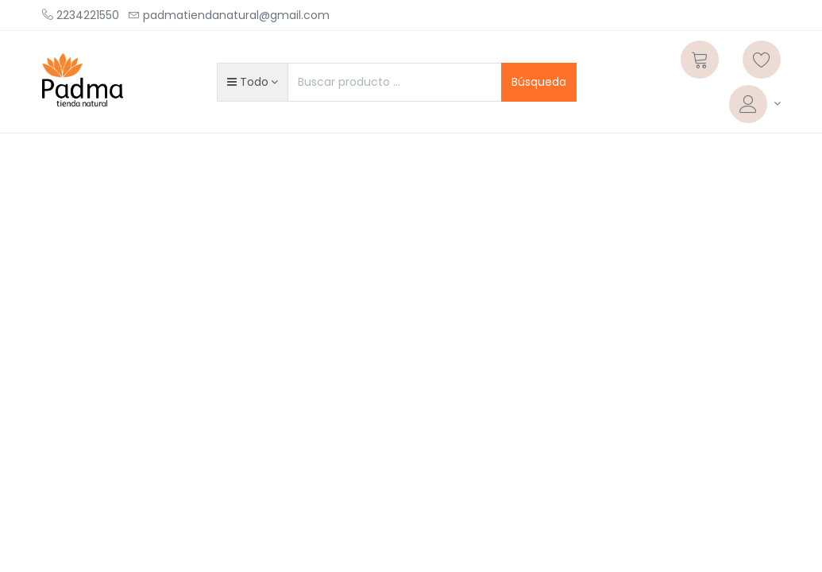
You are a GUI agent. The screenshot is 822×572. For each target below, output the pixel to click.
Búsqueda (538, 82)
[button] (252, 82)
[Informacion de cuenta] (755, 104)
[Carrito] (700, 60)
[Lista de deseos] (762, 60)
